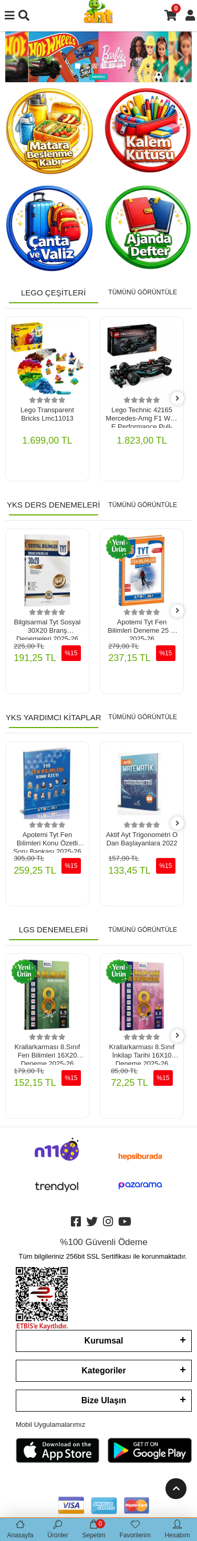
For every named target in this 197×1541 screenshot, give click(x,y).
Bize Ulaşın (103, 1400)
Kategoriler (103, 1370)
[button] (15, 56)
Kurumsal (104, 1340)
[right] (177, 399)
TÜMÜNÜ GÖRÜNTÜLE (142, 292)
